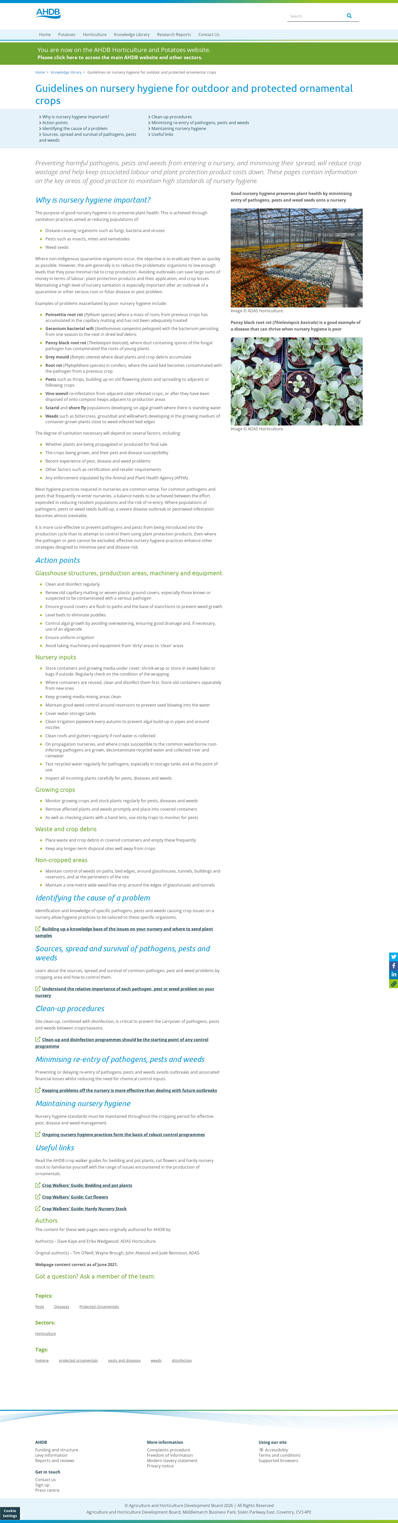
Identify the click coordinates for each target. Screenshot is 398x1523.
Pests (39, 1306)
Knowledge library (66, 72)
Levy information (51, 1455)
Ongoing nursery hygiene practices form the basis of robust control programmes (120, 1134)
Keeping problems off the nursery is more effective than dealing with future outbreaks (126, 1090)
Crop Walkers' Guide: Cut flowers (71, 1197)
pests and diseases (124, 1360)
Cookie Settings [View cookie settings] (10, 1513)
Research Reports (174, 34)
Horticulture (95, 34)
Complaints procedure (168, 1450)
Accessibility (276, 1450)
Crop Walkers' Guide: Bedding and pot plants (83, 1185)
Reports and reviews (54, 1460)
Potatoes (66, 34)
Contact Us (209, 34)
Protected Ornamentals (99, 1306)
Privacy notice (160, 1466)
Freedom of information (170, 1455)
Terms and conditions (280, 1455)
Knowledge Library (132, 34)
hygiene (42, 1360)
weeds (156, 1360)
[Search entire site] (312, 16)
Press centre (47, 1490)
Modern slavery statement (172, 1460)
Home (45, 34)
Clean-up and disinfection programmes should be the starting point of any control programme (121, 1043)
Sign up (42, 1485)
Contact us (45, 1479)
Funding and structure (56, 1450)
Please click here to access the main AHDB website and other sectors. (120, 57)
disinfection (182, 1360)
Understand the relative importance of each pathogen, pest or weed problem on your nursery (124, 992)
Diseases (61, 1306)
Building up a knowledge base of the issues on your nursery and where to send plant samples (124, 932)
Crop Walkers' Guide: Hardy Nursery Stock (81, 1208)
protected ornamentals (78, 1360)
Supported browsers (278, 1460)
